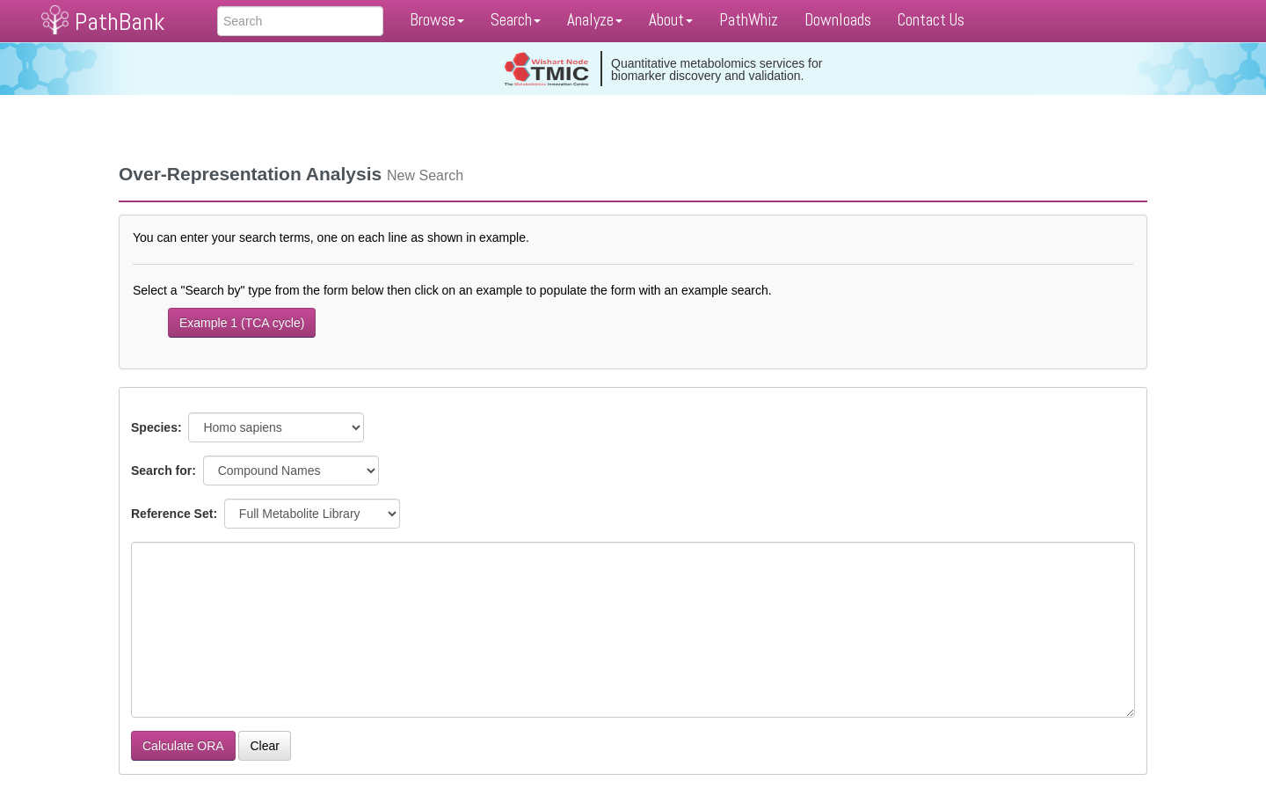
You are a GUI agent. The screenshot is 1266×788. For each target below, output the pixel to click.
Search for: (165, 470)
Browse (437, 20)
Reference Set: (176, 514)
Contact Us (931, 20)
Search (516, 20)
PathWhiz (748, 20)
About (671, 20)
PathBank (119, 21)
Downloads (837, 20)
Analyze (594, 20)
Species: (158, 427)
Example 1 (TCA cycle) (241, 323)
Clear (264, 746)
